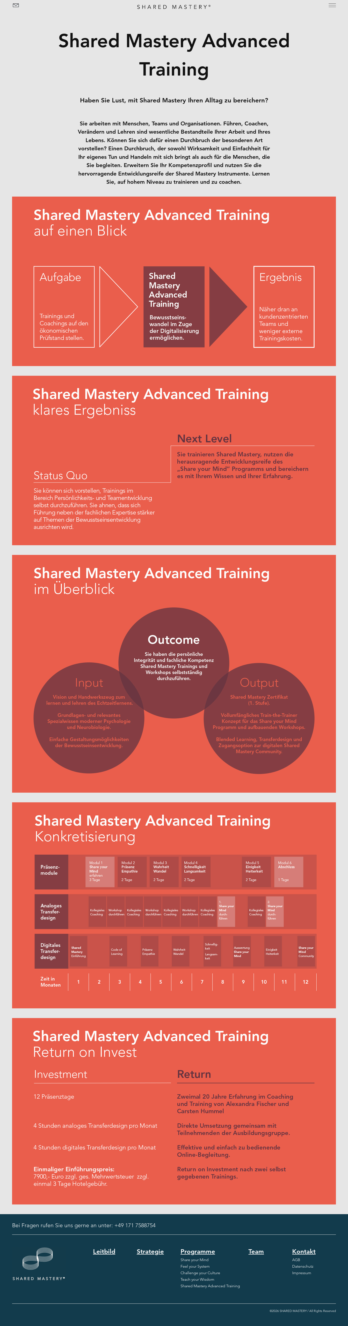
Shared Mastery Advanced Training (210, 1286)
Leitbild (104, 1251)
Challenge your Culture (200, 1273)
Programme (198, 1251)
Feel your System (195, 1266)
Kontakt (304, 1251)
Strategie (150, 1251)
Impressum (301, 1273)
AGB (296, 1259)
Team (256, 1251)
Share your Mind (195, 1259)
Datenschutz (302, 1266)
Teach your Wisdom (197, 1279)
